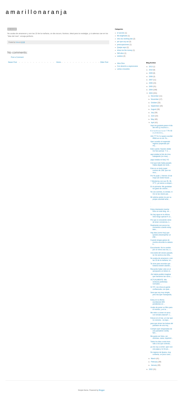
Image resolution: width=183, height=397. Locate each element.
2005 (151, 86)
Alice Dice (121, 63)
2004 (151, 90)
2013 (151, 67)
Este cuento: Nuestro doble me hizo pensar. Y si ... (160, 150)
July (152, 113)
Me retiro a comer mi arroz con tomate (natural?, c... (160, 314)
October (154, 103)
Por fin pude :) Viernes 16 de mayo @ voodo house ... (161, 177)
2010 (151, 70)
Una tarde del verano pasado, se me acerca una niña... (161, 254)
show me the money (124, 50)
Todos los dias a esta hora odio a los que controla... (160, 343)
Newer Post (12, 62)
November (155, 99)
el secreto (120, 33)
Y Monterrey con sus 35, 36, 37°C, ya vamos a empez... (161, 182)
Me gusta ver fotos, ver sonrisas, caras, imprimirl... (161, 337)
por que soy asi (123, 42)
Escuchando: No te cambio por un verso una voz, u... (161, 249)
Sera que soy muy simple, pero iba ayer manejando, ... (161, 295)
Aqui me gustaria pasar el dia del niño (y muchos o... (161, 126)
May (152, 119)
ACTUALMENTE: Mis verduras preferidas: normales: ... (159, 282)
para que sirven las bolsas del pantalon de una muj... (161, 324)
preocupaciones (123, 45)
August (154, 109)
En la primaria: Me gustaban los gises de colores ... (161, 188)
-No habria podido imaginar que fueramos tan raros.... (161, 275)
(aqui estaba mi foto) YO (159, 160)
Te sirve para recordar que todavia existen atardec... (160, 265)
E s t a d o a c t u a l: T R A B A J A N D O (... (161, 132)
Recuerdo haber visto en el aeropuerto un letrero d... (160, 270)
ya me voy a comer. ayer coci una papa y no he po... (161, 348)
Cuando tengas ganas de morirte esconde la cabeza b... (161, 242)
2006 (151, 83)
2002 (151, 369)
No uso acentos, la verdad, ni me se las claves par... (161, 193)
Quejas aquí (121, 47)
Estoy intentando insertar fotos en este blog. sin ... (160, 210)
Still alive (120, 53)
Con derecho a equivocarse (127, 66)
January (154, 365)
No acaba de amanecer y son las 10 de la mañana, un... (161, 259)
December (155, 96)
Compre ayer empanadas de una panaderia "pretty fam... (161, 331)
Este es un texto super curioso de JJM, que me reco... (160, 170)
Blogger (102, 390)
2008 (151, 77)
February (154, 362)
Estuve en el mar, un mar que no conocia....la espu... (161, 319)
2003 (151, 93)
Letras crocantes (123, 69)
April (153, 123)
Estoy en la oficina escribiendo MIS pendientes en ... (157, 302)
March (153, 359)
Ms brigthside (122, 36)
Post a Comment (17, 57)
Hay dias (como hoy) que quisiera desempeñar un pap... (160, 235)
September (155, 106)
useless (120, 56)
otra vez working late (125, 39)
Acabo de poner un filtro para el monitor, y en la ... (161, 308)
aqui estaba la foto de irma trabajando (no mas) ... (160, 155)
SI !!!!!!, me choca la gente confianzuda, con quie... (160, 288)
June (153, 116)
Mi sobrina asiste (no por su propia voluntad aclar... (160, 198)
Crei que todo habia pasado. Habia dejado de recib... (161, 164)
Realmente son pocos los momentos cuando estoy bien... (160, 227)
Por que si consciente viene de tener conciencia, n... (160, 221)
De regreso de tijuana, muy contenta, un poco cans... (161, 353)
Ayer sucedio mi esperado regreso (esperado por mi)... (160, 144)
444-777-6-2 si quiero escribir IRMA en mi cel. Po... (161, 137)
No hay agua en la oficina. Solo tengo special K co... (161, 216)
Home (58, 62)
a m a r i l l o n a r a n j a (36, 12)
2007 (151, 80)
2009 (151, 73)
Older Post (104, 62)
